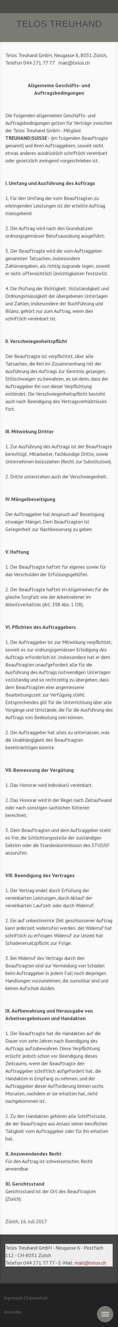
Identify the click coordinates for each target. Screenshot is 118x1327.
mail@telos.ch (90, 1263)
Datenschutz (37, 1298)
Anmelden (13, 1312)
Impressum (13, 1298)
